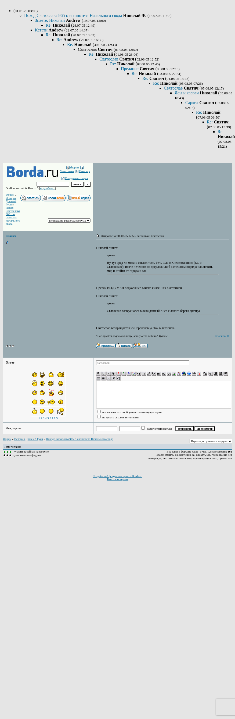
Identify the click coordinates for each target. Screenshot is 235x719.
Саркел (192, 102)
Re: (49, 25)
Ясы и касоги (187, 93)
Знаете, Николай (50, 20)
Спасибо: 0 (222, 335)
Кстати (42, 30)
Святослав (109, 59)
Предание (130, 68)
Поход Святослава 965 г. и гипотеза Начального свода (73, 15)
